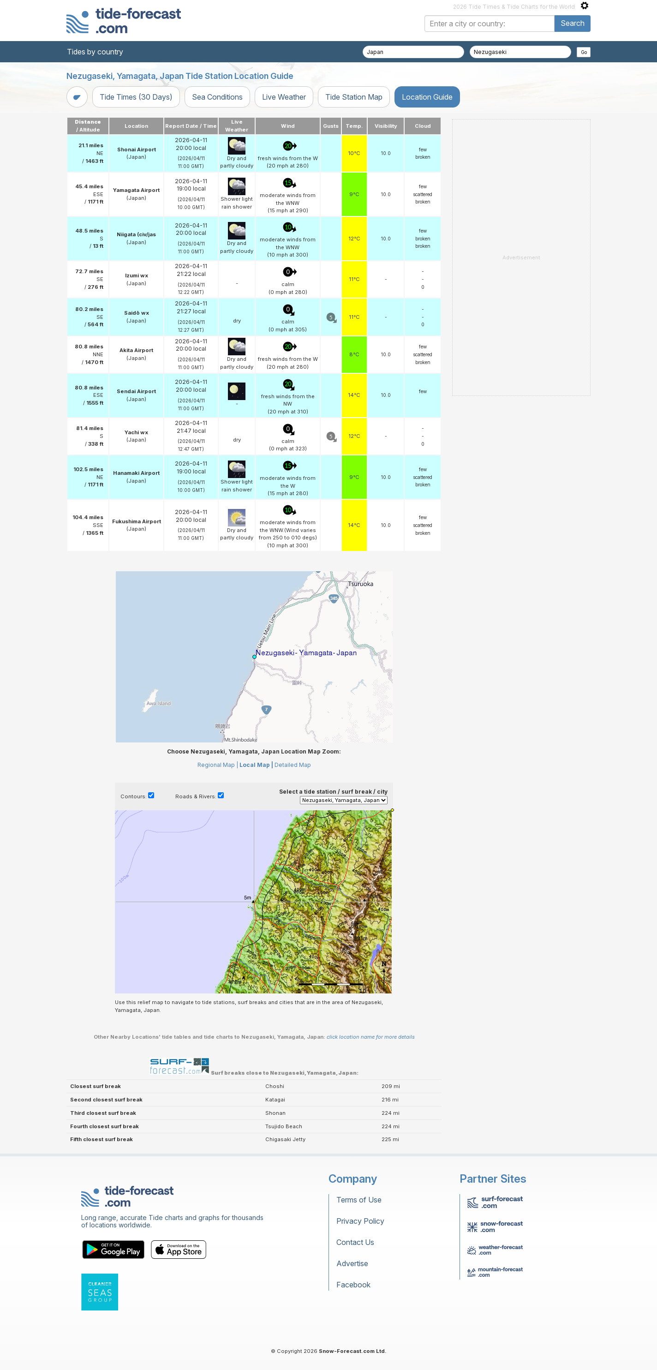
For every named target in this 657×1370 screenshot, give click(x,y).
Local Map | (256, 764)
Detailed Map (293, 764)
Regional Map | (217, 764)
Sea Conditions (217, 97)
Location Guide (427, 97)
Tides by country (95, 51)
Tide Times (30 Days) (136, 97)
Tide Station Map (353, 97)
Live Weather (284, 97)
